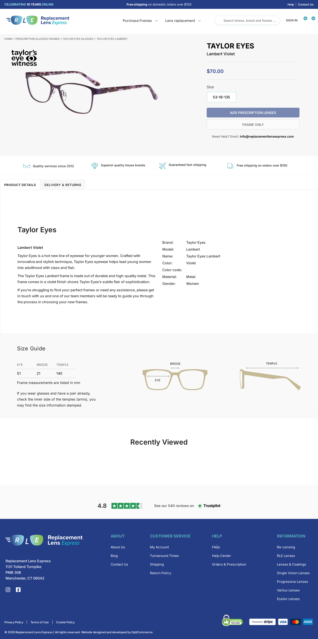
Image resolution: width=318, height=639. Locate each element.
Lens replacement (180, 20)
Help (291, 4)
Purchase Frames (137, 20)
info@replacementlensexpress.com (267, 136)
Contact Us (306, 4)
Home (8, 38)
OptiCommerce (142, 632)
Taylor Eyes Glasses (78, 38)
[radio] (221, 97)
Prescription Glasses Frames (37, 38)
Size (210, 87)
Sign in (292, 20)
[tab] (20, 184)
